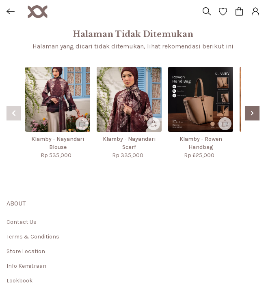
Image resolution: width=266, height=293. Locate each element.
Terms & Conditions (32, 236)
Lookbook (19, 280)
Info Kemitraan (26, 265)
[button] (223, 11)
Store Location (25, 251)
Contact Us (21, 222)
